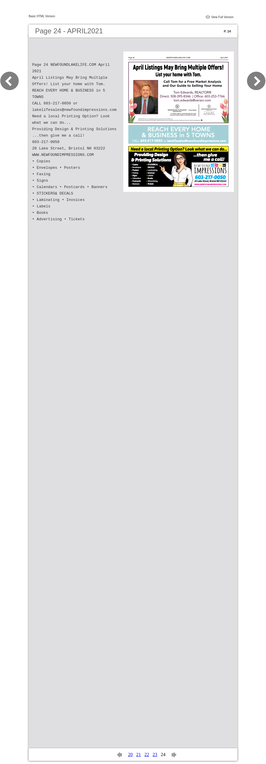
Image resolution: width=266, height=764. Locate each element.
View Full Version (222, 17)
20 (130, 754)
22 (146, 754)
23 (155, 754)
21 (138, 754)
